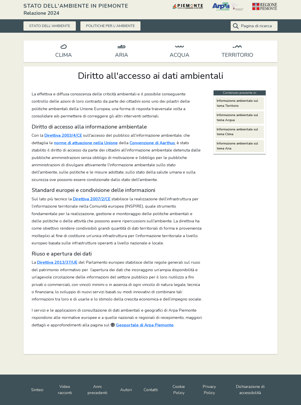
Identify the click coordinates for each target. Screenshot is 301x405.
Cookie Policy (179, 389)
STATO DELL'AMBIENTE (52, 26)
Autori (126, 390)
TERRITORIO (237, 55)
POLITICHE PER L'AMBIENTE (120, 26)
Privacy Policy (209, 389)
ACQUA (179, 55)
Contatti (151, 390)
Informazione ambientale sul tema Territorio (237, 103)
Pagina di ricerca (256, 26)
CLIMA (63, 55)
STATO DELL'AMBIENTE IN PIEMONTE (75, 6)
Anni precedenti (97, 389)
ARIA (121, 55)
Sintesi (37, 390)
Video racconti (65, 389)
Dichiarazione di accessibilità (250, 389)
